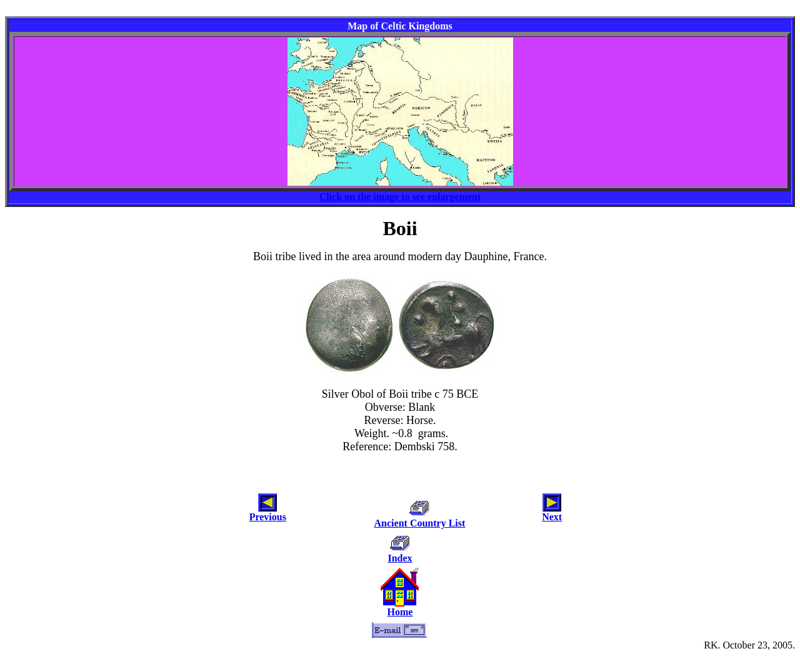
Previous (267, 517)
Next (552, 517)
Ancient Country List (420, 523)
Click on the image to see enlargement (400, 196)
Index (400, 558)
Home (400, 612)
